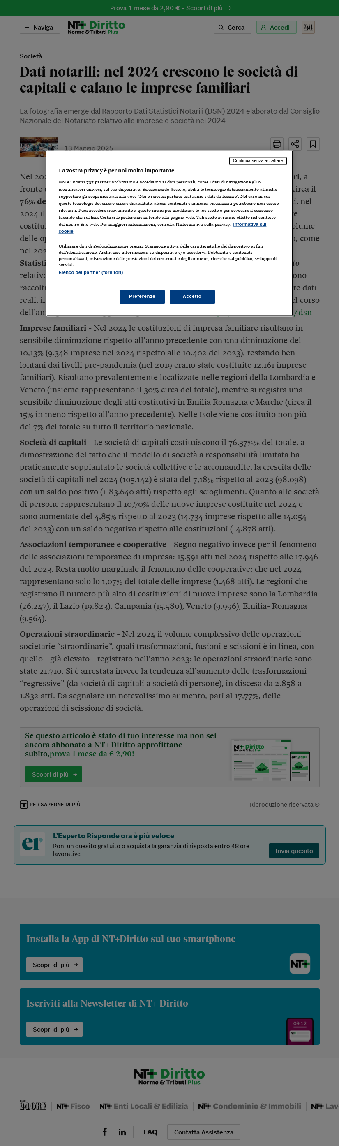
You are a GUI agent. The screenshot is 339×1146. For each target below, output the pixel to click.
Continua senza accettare (258, 160)
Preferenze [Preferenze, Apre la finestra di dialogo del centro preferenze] (142, 296)
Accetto (192, 296)
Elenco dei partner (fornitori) (91, 272)
